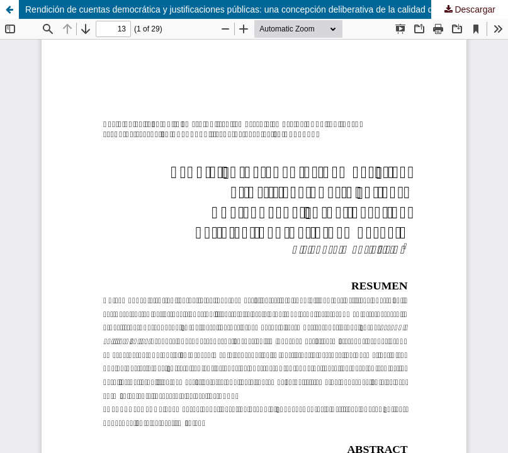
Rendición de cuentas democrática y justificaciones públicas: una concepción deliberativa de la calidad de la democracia (260, 9)
